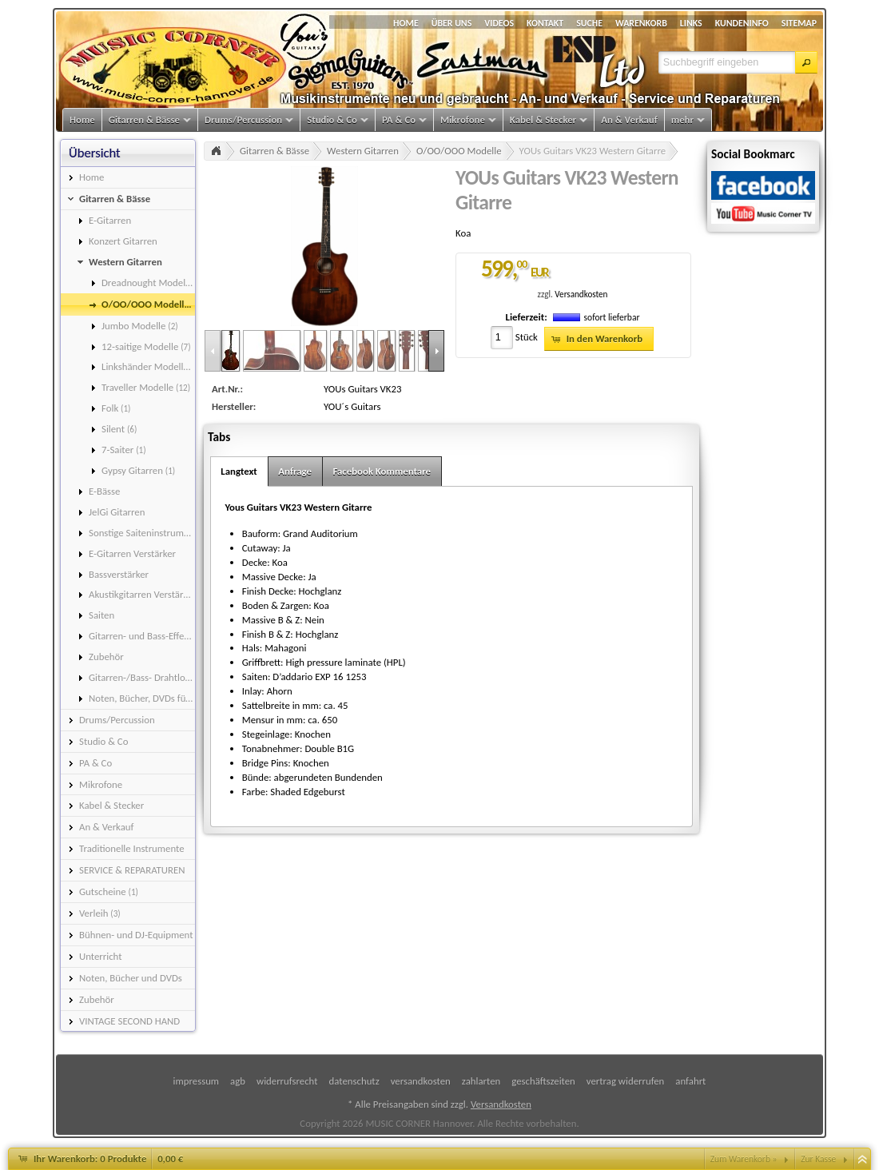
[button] (806, 62)
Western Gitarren (363, 151)
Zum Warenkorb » (744, 1158)
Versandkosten (581, 294)
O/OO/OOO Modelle (459, 151)
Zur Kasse (818, 1158)
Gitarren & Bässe (274, 151)
